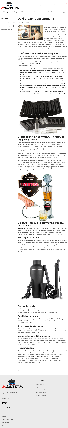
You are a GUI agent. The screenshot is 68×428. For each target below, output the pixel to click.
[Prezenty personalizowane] (38, 12)
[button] (64, 12)
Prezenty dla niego (39, 356)
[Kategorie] (24, 12)
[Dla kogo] (6, 12)
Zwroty (4, 414)
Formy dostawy (40, 384)
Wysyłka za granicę (7, 419)
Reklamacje (5, 416)
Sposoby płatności (41, 392)
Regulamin (39, 387)
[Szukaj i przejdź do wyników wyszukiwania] (41, 5)
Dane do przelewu (41, 395)
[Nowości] (50, 12)
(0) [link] (11, 29)
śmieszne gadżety (35, 63)
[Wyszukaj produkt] (32, 5)
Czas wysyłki (5, 422)
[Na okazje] (15, 12)
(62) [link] (14, 23)
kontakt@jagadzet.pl (7, 395)
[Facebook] (3, 403)
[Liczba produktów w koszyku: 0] (65, 5)
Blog (3, 425)
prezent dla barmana (57, 62)
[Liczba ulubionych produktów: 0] (60, 5)
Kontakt (4, 411)
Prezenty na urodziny (24, 228)
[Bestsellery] (57, 12)
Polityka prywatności (42, 390)
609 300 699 (5, 398)
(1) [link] (13, 26)
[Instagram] (5, 403)
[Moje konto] (54, 5)
